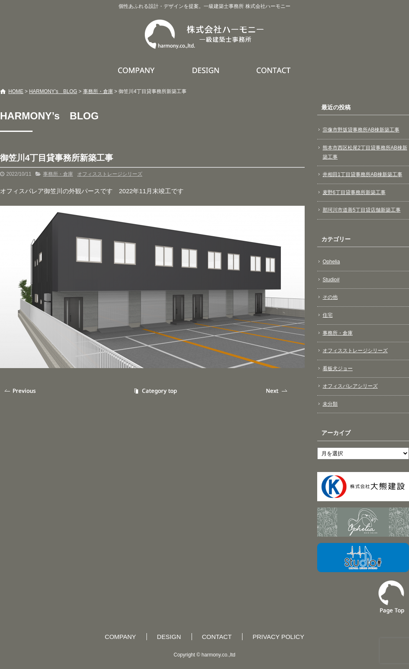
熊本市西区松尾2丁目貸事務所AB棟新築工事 (365, 152)
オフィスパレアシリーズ (350, 386)
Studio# (331, 280)
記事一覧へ (154, 391)
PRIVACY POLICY (278, 636)
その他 (330, 297)
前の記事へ (21, 391)
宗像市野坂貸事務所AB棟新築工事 (361, 130)
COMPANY (137, 70)
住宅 (328, 315)
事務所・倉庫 (98, 91)
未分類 (330, 404)
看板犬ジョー (338, 368)
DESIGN (206, 70)
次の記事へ (277, 391)
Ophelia (331, 262)
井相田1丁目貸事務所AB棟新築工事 (362, 174)
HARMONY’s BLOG (53, 91)
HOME (15, 91)
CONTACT (274, 70)
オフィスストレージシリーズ (109, 174)
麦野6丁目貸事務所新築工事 (354, 192)
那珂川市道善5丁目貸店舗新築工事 (362, 210)
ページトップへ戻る (391, 597)
